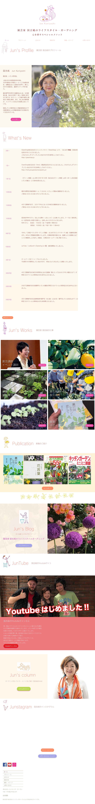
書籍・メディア (8, 782)
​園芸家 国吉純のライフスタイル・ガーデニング (47, 30)
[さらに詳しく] (16, 119)
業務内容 (6, 780)
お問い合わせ (7, 785)
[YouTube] (9, 765)
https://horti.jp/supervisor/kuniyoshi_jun (34, 170)
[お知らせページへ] (7, 317)
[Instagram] (14, 765)
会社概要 (5, 795)
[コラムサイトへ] (24, 689)
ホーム (6, 771)
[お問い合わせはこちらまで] (47, 756)
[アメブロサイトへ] (24, 545)
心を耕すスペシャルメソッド (47, 35)
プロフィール (7, 774)
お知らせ (6, 777)
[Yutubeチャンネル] (10, 646)
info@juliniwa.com (11, 791)
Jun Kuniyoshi (47, 23)
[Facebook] (5, 765)
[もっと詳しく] (47, 488)
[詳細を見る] (42, 365)
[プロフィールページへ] (47, 750)
